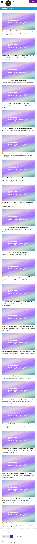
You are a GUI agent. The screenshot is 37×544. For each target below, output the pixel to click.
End (21, 537)
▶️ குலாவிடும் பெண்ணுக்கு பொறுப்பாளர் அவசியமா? (18, 301)
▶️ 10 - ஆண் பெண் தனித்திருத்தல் (18, 227)
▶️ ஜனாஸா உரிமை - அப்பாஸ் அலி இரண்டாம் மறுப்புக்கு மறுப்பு (18, 153)
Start (4, 537)
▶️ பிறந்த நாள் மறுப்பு (18, 376)
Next (17, 537)
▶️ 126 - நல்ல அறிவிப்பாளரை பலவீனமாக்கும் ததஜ (18, 128)
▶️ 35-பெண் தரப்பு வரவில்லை (18, 80)
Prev (8, 537)
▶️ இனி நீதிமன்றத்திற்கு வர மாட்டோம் (18, 103)
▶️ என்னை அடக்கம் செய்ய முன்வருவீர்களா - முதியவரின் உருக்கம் (19, 55)
